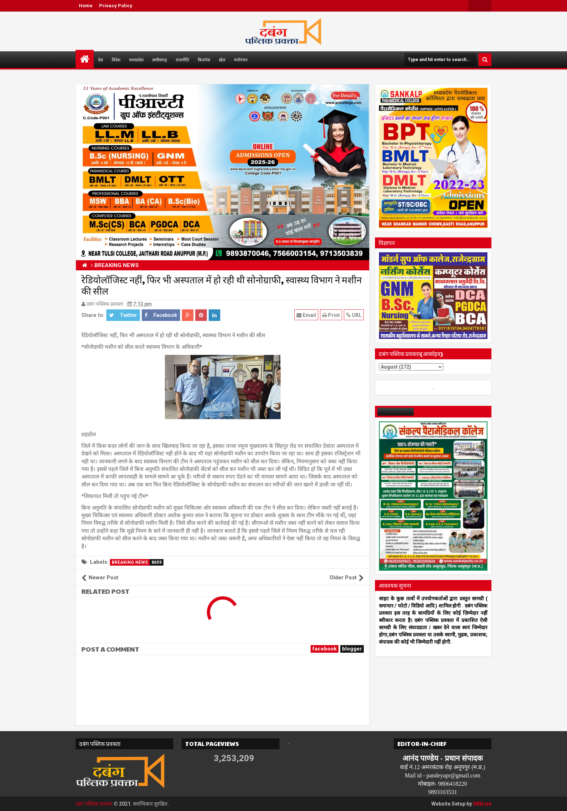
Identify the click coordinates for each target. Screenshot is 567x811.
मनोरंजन (241, 60)
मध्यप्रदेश (136, 60)
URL (354, 315)
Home (86, 5)
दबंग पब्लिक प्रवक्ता (94, 804)
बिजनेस (204, 60)
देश (100, 60)
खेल (222, 60)
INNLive (482, 804)
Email (306, 315)
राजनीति (182, 60)
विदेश (116, 60)
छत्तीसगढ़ (159, 60)
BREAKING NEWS (137, 562)
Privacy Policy (115, 5)
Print (331, 315)
